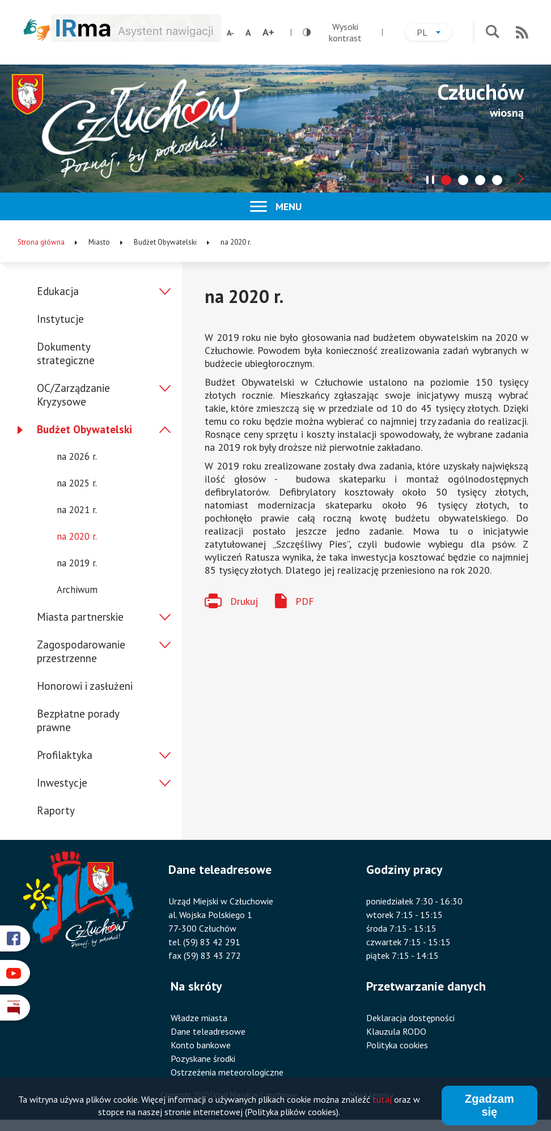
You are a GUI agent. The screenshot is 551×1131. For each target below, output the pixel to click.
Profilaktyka (64, 755)
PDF (304, 601)
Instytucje (60, 319)
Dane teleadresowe (208, 1031)
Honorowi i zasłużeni (85, 686)
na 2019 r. (77, 563)
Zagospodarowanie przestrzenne (81, 651)
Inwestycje (62, 782)
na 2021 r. (77, 509)
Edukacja (58, 291)
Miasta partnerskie (80, 617)
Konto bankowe (201, 1045)
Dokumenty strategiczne (66, 353)
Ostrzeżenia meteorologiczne (227, 1072)
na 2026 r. (77, 456)
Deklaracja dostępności (410, 1017)
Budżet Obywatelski (84, 429)
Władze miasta (199, 1017)
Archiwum (77, 589)
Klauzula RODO (396, 1031)
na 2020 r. (77, 536)
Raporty (56, 810)
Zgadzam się (489, 1106)
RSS (522, 32)
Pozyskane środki (203, 1058)
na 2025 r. (77, 483)
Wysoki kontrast (332, 32)
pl (434, 34)
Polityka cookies (397, 1045)
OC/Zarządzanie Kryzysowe (73, 394)
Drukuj (244, 601)
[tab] (446, 180)
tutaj (382, 1100)
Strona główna (41, 242)
